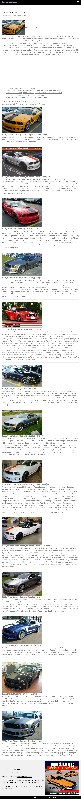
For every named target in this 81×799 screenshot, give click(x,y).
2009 (25, 93)
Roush (19, 36)
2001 (63, 91)
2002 (67, 91)
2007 (16, 93)
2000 (59, 91)
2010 (29, 93)
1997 (42, 91)
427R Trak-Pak (22, 55)
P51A (59, 52)
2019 (52, 93)
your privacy (32, 797)
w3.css (53, 797)
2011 (32, 93)
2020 (56, 93)
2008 (20, 93)
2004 (76, 91)
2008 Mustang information (22, 95)
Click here (23, 294)
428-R (12, 43)
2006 (12, 93)
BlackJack (61, 55)
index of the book (24, 777)
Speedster (74, 52)
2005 (8, 93)
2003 (71, 91)
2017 (44, 93)
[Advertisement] (40, 71)
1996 (38, 91)
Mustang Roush (19, 27)
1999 (50, 91)
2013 (40, 93)
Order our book (11, 769)
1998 (46, 91)
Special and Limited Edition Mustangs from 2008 (28, 97)
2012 (36, 93)
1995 (34, 91)
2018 (48, 93)
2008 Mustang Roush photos (25, 88)
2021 (60, 93)
